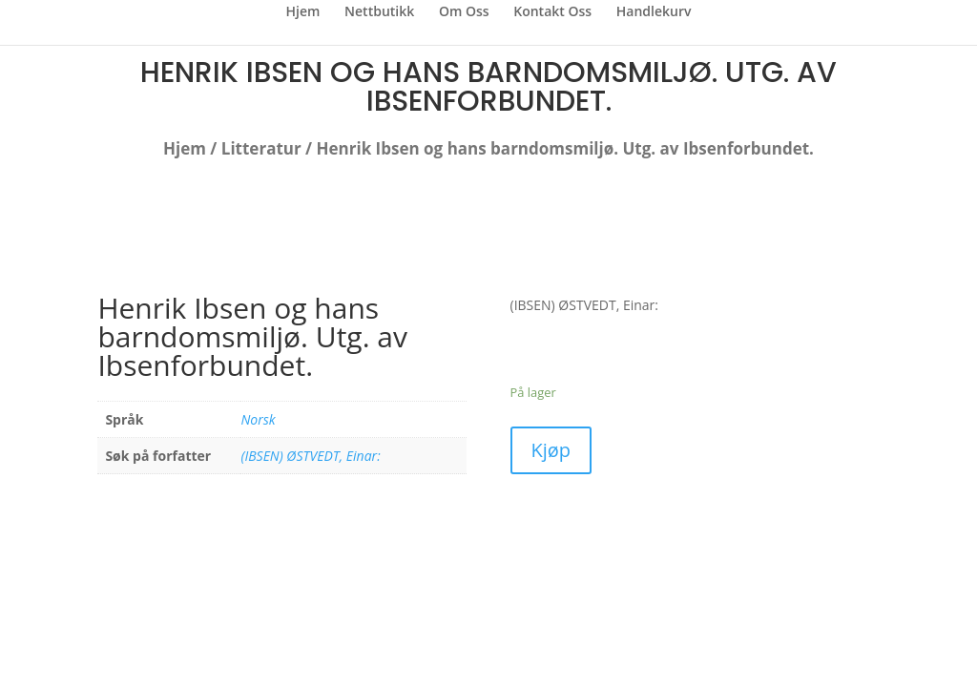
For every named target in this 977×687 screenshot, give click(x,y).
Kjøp (551, 450)
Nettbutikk (379, 12)
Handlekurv (654, 12)
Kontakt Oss (552, 12)
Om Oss (464, 12)
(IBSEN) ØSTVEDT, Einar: (310, 456)
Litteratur (261, 148)
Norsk (257, 419)
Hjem (303, 12)
